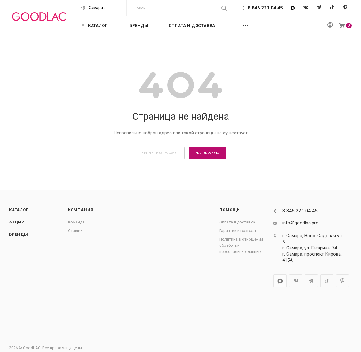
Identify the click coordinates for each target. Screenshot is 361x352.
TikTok (332, 7)
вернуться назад (159, 153)
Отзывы (76, 230)
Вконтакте (305, 7)
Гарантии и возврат (238, 230)
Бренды (18, 234)
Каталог (18, 210)
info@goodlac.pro (300, 223)
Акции (17, 222)
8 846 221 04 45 (265, 8)
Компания (80, 210)
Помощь (229, 210)
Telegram (318, 7)
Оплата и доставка (237, 222)
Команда (76, 222)
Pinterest (345, 7)
